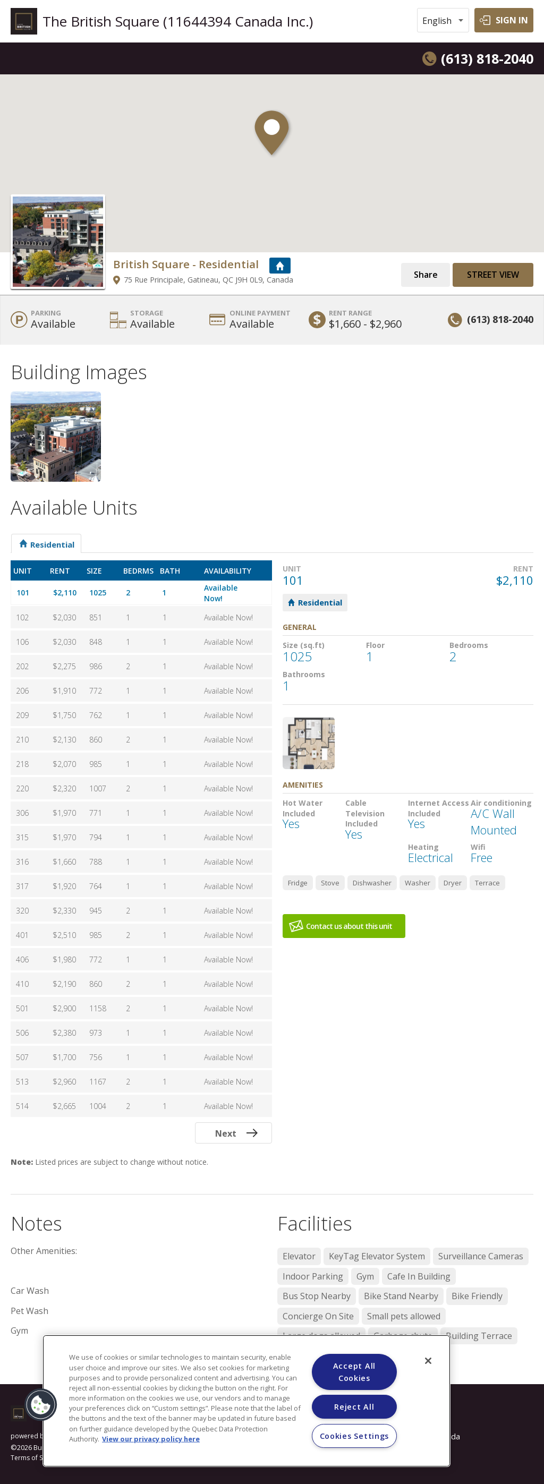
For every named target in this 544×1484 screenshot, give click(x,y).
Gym (365, 1276)
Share (426, 274)
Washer (417, 883)
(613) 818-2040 (487, 58)
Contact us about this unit (349, 926)
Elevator (299, 1256)
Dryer (453, 883)
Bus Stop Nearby (317, 1296)
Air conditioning (501, 803)
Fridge (298, 883)
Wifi (478, 847)
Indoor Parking (313, 1276)
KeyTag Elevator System (377, 1256)
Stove (330, 883)
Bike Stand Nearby (401, 1296)
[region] (246, 1401)
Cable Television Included (365, 813)
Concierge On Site (318, 1316)
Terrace (487, 883)
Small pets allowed (403, 1316)
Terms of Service (36, 1458)
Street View (493, 274)
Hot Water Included (302, 808)
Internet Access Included (438, 808)
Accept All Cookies (354, 1372)
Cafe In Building (418, 1276)
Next (225, 1133)
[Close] (428, 1360)
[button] (271, 139)
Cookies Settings (354, 1436)
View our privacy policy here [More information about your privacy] (151, 1438)
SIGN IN (512, 20)
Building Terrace (479, 1336)
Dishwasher (372, 883)
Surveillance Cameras (480, 1256)
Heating (423, 847)
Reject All (354, 1407)
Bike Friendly (477, 1296)
